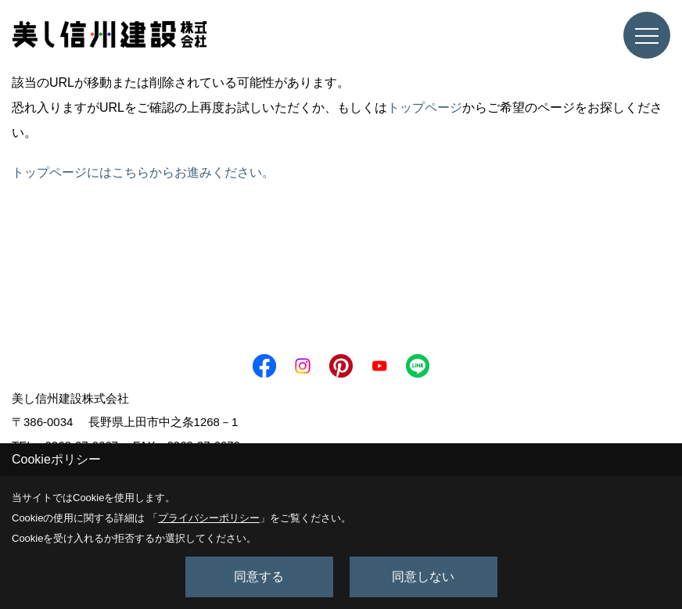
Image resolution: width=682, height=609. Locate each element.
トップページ (424, 107)
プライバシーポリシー (209, 518)
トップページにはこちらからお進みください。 (143, 172)
